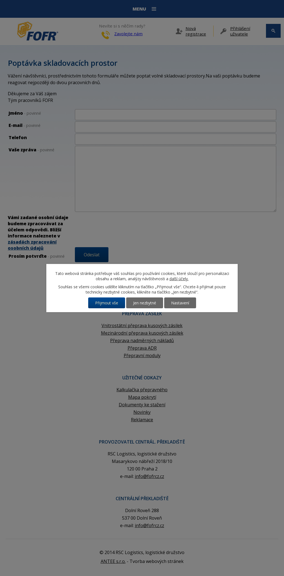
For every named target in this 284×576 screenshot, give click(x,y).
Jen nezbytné (144, 302)
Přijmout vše (106, 302)
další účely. (179, 278)
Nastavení (180, 302)
